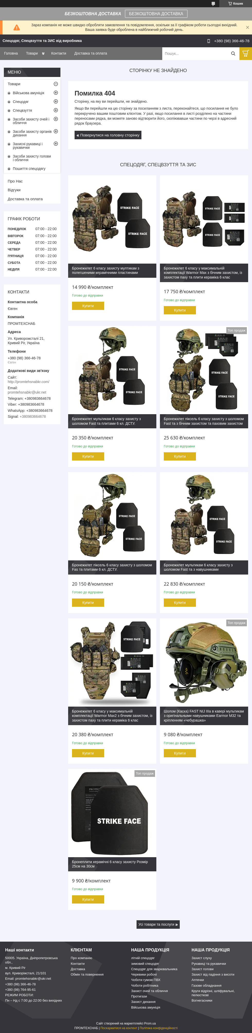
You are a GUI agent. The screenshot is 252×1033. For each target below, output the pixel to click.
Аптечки (198, 980)
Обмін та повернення (87, 974)
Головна (11, 53)
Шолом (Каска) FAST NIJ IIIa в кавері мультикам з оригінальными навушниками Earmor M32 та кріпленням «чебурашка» (204, 715)
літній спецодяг (143, 958)
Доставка (78, 969)
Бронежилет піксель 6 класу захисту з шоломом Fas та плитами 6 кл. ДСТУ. (112, 567)
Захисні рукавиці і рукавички (27, 146)
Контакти (58, 53)
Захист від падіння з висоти (213, 974)
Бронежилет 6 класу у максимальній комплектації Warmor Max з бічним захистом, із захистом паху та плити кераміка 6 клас (203, 272)
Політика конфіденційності (159, 1028)
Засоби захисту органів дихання (32, 133)
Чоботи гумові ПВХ (145, 980)
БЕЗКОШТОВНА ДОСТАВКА (156, 14)
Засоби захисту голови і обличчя (32, 158)
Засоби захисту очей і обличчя (31, 121)
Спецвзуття (22, 110)
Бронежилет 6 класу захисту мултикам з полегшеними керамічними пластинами (105, 270)
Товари (32, 53)
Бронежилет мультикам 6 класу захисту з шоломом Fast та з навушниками (198, 567)
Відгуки (14, 190)
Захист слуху (202, 958)
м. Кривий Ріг (15, 968)
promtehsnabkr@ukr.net (27, 392)
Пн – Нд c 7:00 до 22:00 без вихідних (33, 1000)
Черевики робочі (144, 974)
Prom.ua (150, 1023)
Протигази (139, 996)
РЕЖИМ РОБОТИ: (19, 995)
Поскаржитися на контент (119, 1028)
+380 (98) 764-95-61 (20, 990)
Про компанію (81, 958)
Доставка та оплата (90, 53)
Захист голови (202, 969)
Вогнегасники (202, 1000)
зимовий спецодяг (145, 964)
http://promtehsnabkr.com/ (28, 382)
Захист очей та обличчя (149, 991)
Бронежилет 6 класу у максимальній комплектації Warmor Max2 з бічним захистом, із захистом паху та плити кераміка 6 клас (112, 715)
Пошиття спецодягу (29, 169)
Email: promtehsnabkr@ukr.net (28, 978)
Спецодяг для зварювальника (154, 969)
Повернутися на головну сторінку (109, 135)
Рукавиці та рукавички (209, 964)
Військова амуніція (28, 93)
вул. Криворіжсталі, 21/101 (25, 973)
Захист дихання (143, 1002)
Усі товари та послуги (156, 924)
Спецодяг (21, 102)
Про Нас (15, 181)
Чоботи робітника (144, 985)
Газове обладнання (206, 985)
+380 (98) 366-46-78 (20, 984)
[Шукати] (233, 53)
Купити (88, 306)
